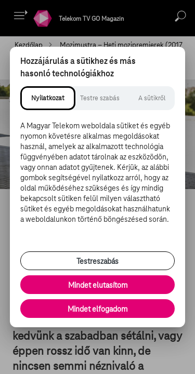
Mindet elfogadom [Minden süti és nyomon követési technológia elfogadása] (97, 309)
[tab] (48, 98)
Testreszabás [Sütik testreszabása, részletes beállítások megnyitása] (97, 261)
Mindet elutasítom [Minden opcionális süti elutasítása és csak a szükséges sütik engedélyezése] (97, 285)
